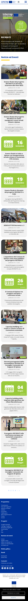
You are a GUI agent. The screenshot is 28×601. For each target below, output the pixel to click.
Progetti (4, 521)
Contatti (4, 561)
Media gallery (5, 549)
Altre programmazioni (6, 514)
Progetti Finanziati (5, 524)
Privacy (3, 516)
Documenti (3, 511)
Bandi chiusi (4, 557)
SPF (2, 530)
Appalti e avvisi (4, 540)
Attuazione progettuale (6, 527)
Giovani (3, 517)
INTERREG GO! (4, 545)
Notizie (3, 539)
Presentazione (4, 505)
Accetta (13, 597)
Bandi (3, 552)
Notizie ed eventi (7, 536)
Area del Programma (6, 506)
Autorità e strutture (5, 508)
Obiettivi (3, 510)
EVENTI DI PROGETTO (6, 542)
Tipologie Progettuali (6, 526)
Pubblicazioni (4, 513)
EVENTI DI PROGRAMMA (7, 543)
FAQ (2, 532)
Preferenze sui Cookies (6, 563)
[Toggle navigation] (25, 1)
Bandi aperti (4, 556)
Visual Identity (4, 529)
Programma (5, 502)
